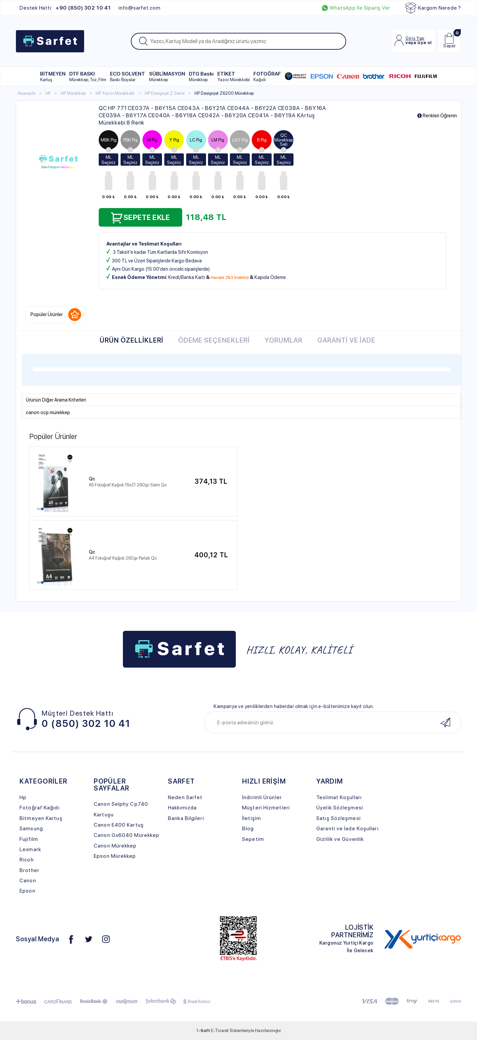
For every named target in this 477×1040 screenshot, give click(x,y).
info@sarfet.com (140, 8)
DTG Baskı (201, 76)
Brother (29, 870)
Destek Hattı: (65, 8)
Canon (28, 880)
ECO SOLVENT (127, 76)
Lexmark (30, 849)
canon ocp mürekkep (48, 412)
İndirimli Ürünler (262, 797)
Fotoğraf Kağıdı (39, 807)
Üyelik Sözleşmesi (339, 807)
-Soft (203, 1030)
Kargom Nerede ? (433, 8)
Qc (92, 479)
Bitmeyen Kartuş (41, 818)
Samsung (31, 828)
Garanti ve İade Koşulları (347, 828)
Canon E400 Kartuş (119, 825)
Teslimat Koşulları (339, 797)
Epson (27, 891)
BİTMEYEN (53, 76)
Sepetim (253, 839)
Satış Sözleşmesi (338, 818)
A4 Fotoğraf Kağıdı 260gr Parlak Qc (123, 558)
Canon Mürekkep (115, 846)
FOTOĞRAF (267, 76)
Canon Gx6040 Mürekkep (126, 835)
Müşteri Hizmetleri (266, 807)
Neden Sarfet (185, 797)
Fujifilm (29, 839)
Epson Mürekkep (115, 856)
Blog (248, 828)
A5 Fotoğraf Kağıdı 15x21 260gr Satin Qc (128, 484)
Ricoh (27, 859)
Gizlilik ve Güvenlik (340, 839)
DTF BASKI (87, 76)
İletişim (251, 818)
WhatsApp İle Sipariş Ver (356, 8)
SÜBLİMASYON (167, 76)
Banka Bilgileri (186, 818)
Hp (23, 797)
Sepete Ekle (140, 217)
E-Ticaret (220, 1030)
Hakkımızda (182, 807)
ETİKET (233, 76)
